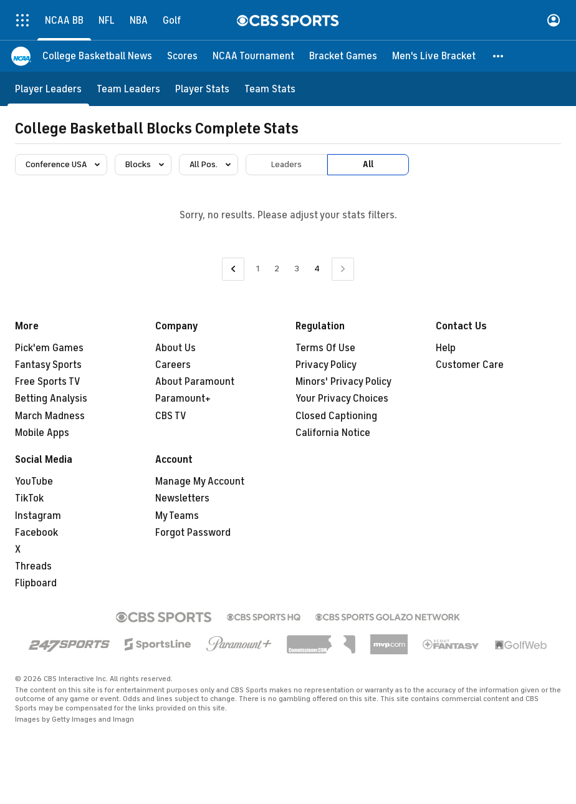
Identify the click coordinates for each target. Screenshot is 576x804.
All (368, 164)
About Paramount (194, 381)
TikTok (29, 498)
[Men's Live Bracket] (434, 56)
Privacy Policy (326, 365)
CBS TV (170, 416)
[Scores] (182, 56)
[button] (498, 56)
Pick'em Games (49, 348)
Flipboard (36, 583)
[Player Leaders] (48, 89)
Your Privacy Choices (341, 398)
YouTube (34, 481)
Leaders (286, 164)
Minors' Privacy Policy (343, 381)
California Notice (332, 433)
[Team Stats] (270, 89)
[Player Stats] (202, 89)
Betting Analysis (51, 398)
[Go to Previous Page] (233, 269)
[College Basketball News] (97, 56)
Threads (33, 566)
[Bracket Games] (343, 56)
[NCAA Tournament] (253, 56)
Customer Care (470, 365)
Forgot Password (193, 532)
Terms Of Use (325, 348)
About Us (175, 348)
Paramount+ (183, 398)
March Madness (50, 416)
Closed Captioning (336, 416)
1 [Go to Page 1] (257, 268)
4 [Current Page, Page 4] (317, 268)
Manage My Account (199, 481)
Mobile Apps (42, 433)
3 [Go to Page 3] (296, 268)
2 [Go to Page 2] (276, 268)
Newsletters (182, 498)
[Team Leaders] (128, 89)
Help (446, 348)
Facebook (36, 532)
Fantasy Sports (48, 365)
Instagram (38, 516)
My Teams (177, 516)
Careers (173, 365)
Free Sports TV (47, 381)
